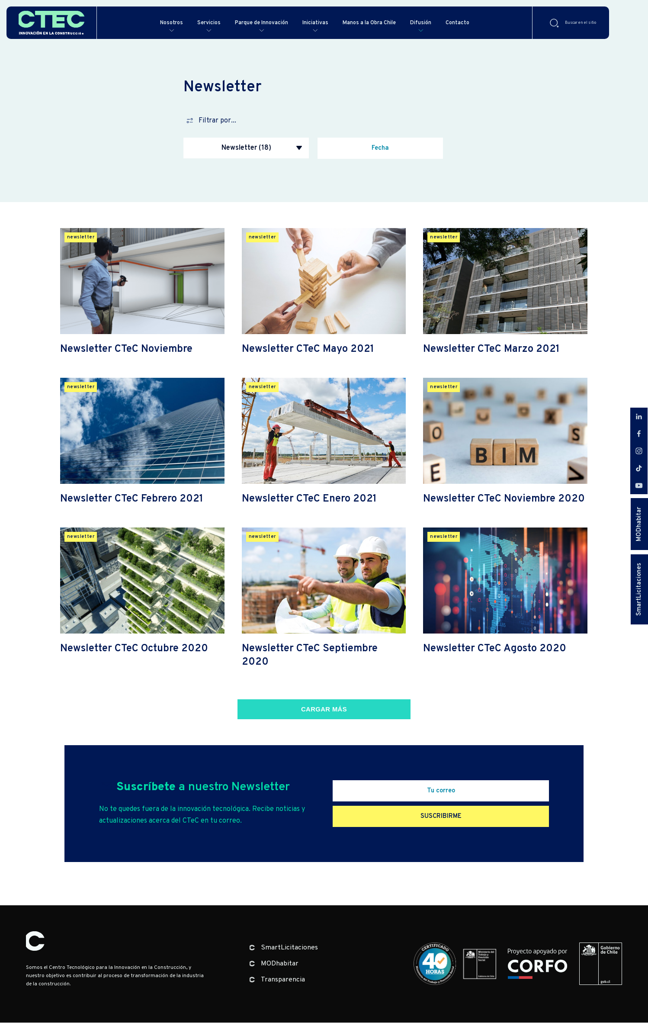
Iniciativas (325, 23)
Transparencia (283, 980)
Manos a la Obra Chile (385, 23)
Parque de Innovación (264, 23)
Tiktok (639, 468)
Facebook (639, 433)
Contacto (482, 23)
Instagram (639, 451)
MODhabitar (639, 524)
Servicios (205, 23)
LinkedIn (639, 416)
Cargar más (324, 709)
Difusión (443, 23)
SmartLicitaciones (639, 589)
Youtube (639, 485)
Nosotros (165, 23)
